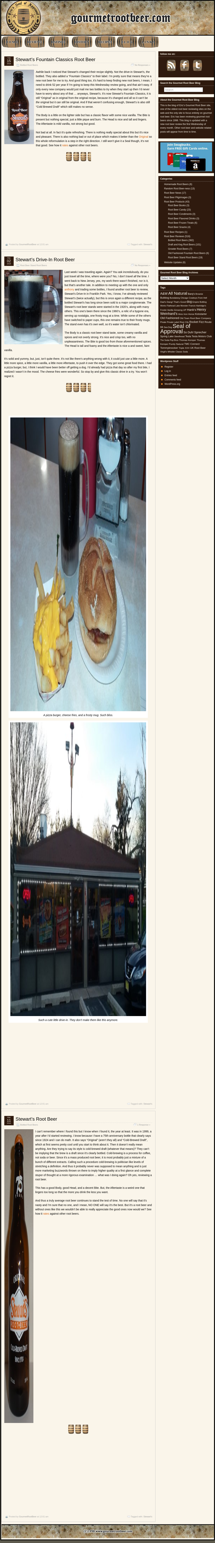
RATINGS (58, 42)
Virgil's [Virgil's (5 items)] (163, 351)
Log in (168, 371)
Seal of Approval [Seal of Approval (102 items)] (175, 328)
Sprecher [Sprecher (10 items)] (200, 332)
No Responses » (142, 65)
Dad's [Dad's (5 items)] (163, 302)
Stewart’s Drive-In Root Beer (45, 259)
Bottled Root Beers (29, 65)
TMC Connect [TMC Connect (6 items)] (192, 343)
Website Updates (173, 262)
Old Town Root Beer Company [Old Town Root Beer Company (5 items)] (195, 318)
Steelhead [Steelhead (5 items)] (179, 336)
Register (169, 366)
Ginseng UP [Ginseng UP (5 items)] (180, 310)
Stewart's (148, 244)
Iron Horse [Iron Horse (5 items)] (189, 314)
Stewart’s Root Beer (36, 1119)
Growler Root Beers (178, 249)
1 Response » (143, 1125)
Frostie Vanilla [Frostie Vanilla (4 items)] (166, 310)
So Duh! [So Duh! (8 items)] (189, 332)
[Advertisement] (78, 202)
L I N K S (148, 42)
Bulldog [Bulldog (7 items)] (164, 297)
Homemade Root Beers (176, 184)
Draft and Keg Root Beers (181, 244)
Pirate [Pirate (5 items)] (163, 322)
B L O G (126, 42)
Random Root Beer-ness (177, 188)
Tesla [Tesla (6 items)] (188, 336)
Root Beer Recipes (174, 232)
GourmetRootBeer (27, 244)
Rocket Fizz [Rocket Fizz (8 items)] (196, 321)
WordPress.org (172, 384)
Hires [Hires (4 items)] (180, 314)
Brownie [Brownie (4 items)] (199, 294)
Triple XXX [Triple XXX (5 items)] (184, 348)
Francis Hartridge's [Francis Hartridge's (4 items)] (197, 305)
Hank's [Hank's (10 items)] (191, 309)
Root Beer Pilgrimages (176, 197)
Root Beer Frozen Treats (181, 222)
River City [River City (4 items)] (184, 322)
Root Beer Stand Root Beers (33, 265)
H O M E (12, 42)
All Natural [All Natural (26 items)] (177, 293)
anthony (69, 289)
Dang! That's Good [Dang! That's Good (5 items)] (176, 302)
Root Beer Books (177, 205)
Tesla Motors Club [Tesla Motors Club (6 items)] (202, 336)
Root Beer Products (174, 201)
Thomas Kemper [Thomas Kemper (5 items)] (187, 340)
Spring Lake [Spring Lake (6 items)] (167, 336)
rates (65, 145)
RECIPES (105, 42)
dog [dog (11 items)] (189, 301)
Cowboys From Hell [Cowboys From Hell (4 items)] (198, 298)
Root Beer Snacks (177, 227)
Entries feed (171, 375)
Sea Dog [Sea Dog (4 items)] (168, 327)
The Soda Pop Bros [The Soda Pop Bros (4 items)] (169, 340)
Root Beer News (172, 193)
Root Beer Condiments (180, 214)
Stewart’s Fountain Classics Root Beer (55, 59)
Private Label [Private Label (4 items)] (173, 322)
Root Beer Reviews (174, 236)
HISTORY (82, 42)
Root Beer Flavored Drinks (182, 218)
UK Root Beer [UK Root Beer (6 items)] (198, 347)
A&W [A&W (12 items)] (164, 293)
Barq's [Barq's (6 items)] (191, 293)
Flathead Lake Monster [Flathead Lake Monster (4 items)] (177, 305)
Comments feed (173, 379)
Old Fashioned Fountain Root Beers (186, 253)
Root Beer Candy (177, 209)
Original (143, 136)
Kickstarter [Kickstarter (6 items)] (201, 314)
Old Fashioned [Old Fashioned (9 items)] (169, 318)
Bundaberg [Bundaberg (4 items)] (175, 298)
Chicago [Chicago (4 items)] (184, 298)
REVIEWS (34, 42)
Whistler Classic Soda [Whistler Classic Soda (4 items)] (178, 352)
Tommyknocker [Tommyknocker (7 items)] (169, 347)
